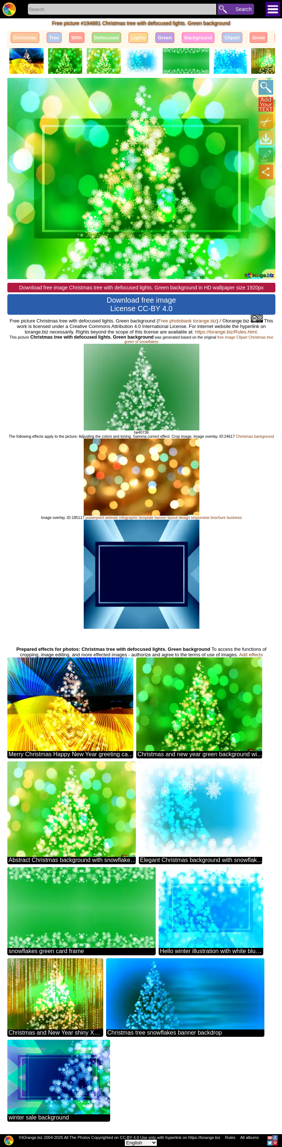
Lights (138, 37)
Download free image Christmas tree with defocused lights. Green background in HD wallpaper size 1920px (141, 288)
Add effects (251, 654)
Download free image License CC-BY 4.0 (141, 304)
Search (243, 9)
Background (198, 37)
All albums (249, 1137)
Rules (230, 1137)
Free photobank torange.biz (187, 321)
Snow (258, 37)
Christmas (25, 37)
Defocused (106, 37)
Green (165, 37)
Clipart (231, 37)
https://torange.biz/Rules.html (226, 332)
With (77, 37)
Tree (54, 37)
